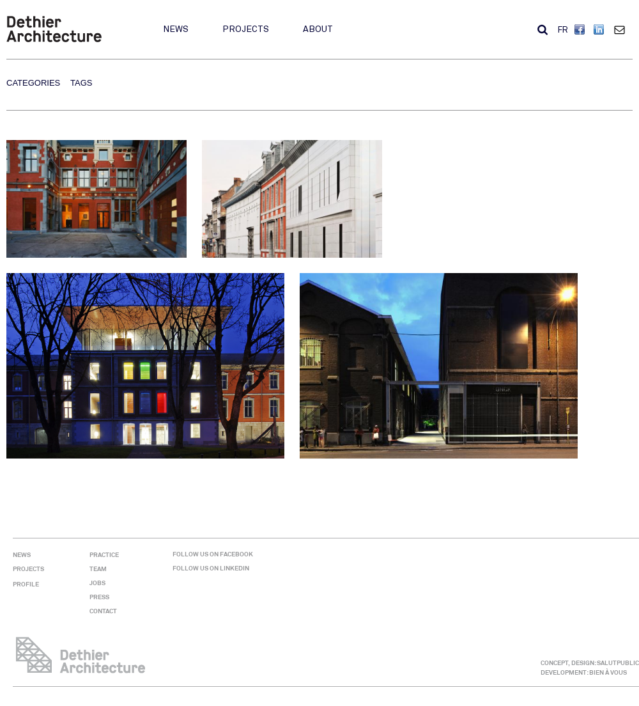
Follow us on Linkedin (211, 568)
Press (99, 597)
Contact (622, 29)
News (176, 29)
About (318, 29)
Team (98, 569)
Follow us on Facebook (213, 554)
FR (563, 30)
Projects (245, 29)
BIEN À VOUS (608, 672)
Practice (104, 555)
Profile (26, 584)
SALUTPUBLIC (618, 663)
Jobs (97, 583)
